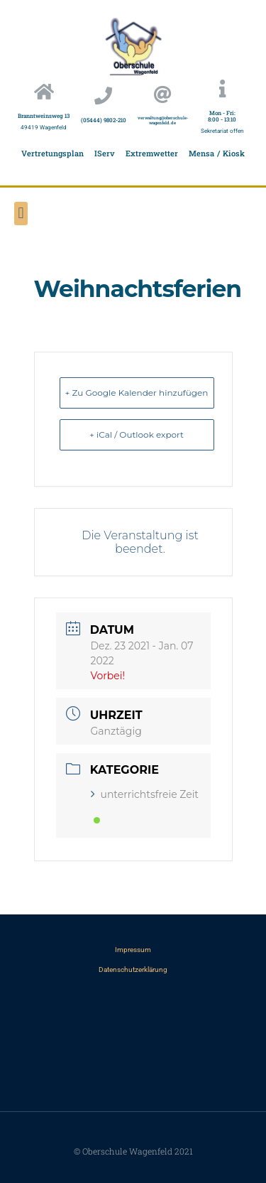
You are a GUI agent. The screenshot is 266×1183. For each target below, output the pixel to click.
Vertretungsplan (52, 153)
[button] (21, 213)
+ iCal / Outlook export (136, 434)
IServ (104, 153)
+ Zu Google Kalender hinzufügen (137, 392)
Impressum (133, 950)
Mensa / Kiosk (217, 153)
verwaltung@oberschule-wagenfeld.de (163, 120)
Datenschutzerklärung (133, 969)
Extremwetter (152, 153)
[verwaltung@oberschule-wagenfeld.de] (163, 94)
